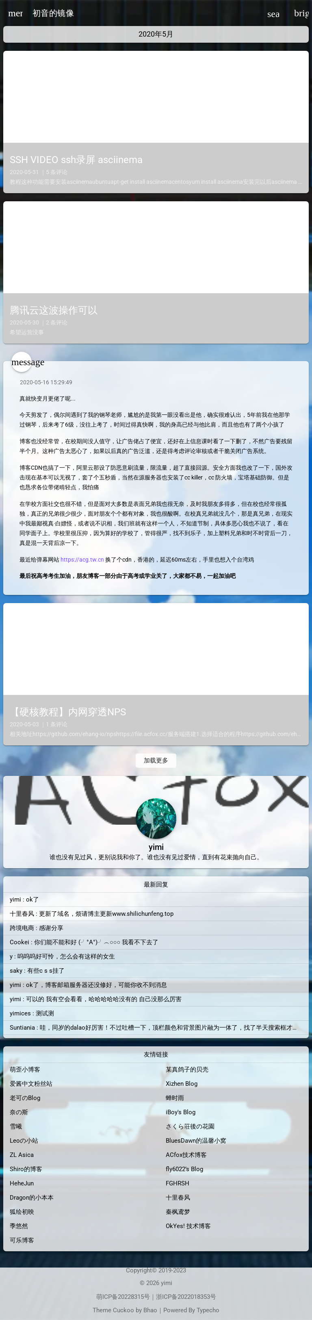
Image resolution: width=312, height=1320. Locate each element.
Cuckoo (123, 1310)
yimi (166, 1283)
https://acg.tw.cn (82, 559)
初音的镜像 (53, 13)
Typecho (208, 1310)
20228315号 (134, 1297)
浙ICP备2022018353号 (186, 1297)
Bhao (150, 1310)
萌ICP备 (107, 1297)
